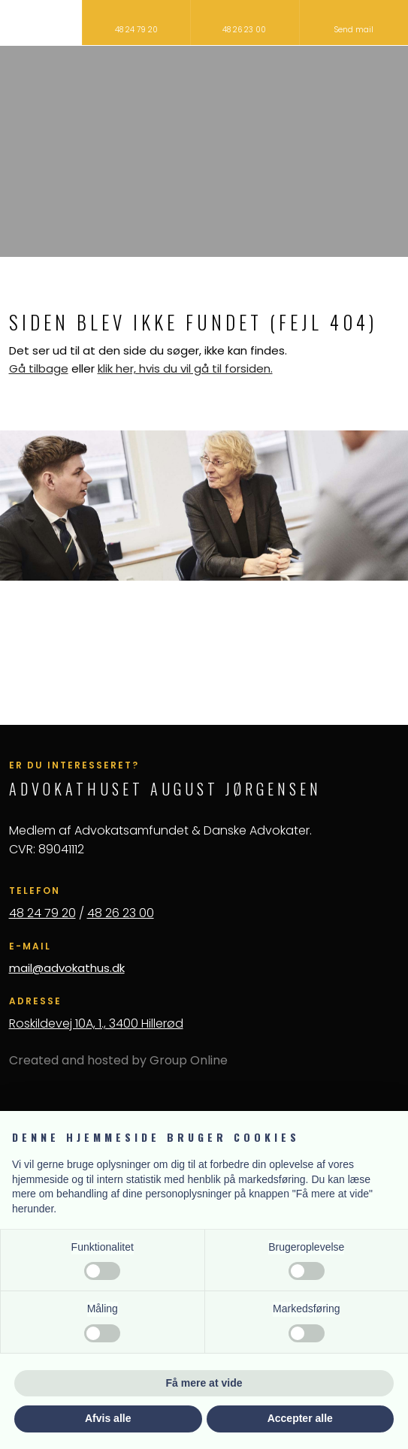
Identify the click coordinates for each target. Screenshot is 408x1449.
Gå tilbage (38, 368)
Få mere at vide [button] (204, 1383)
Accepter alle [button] (300, 1418)
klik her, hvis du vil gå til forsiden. (185, 368)
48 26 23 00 (120, 913)
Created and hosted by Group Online (118, 1060)
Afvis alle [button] (108, 1418)
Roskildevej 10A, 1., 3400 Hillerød (96, 1023)
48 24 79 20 (42, 913)
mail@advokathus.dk (67, 968)
